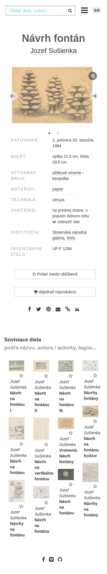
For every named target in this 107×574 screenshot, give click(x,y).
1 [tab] (49, 133)
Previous (13, 96)
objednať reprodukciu (55, 292)
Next (94, 96)
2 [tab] (58, 133)
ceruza (58, 199)
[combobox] (40, 10)
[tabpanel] (53, 96)
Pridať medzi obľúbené (55, 274)
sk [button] (97, 10)
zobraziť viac (66, 221)
